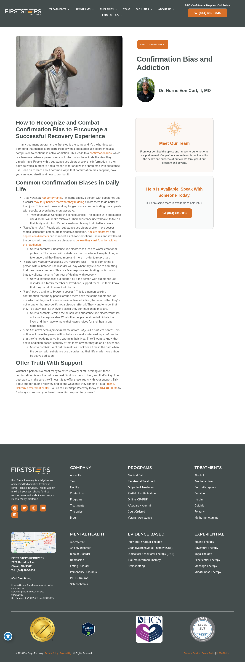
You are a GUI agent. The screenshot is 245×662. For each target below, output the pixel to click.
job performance (52, 197)
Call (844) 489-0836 (174, 213)
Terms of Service (192, 653)
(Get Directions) (21, 578)
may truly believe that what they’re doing (59, 202)
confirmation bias (101, 153)
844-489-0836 (109, 388)
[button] (60, 9)
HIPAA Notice (222, 653)
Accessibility (65, 653)
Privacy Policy (51, 653)
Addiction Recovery (153, 44)
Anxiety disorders (98, 232)
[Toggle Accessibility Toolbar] (8, 636)
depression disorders (36, 236)
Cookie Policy (208, 653)
